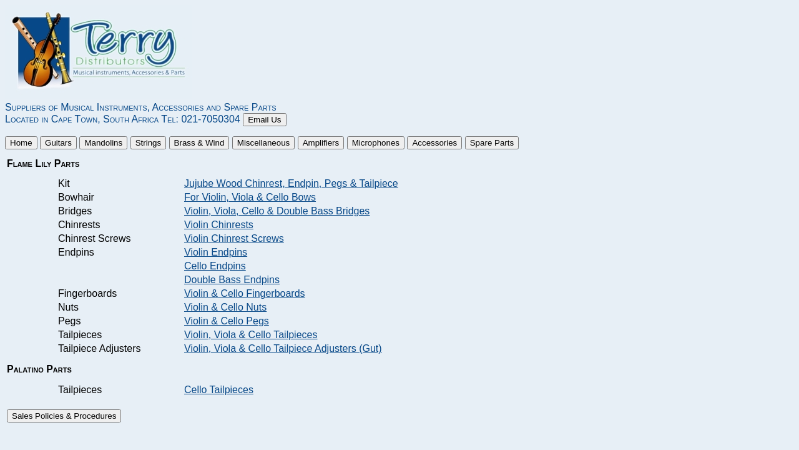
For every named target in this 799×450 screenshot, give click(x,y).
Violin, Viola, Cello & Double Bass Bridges (277, 211)
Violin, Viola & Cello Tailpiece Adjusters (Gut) (283, 348)
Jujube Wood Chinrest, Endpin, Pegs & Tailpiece (291, 183)
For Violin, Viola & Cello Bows (250, 197)
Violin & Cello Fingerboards (244, 293)
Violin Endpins (215, 252)
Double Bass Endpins (232, 279)
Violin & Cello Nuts (225, 307)
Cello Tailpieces (218, 389)
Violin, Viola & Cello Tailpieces (250, 334)
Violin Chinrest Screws (234, 238)
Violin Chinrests (218, 224)
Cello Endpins (215, 266)
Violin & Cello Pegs (226, 321)
